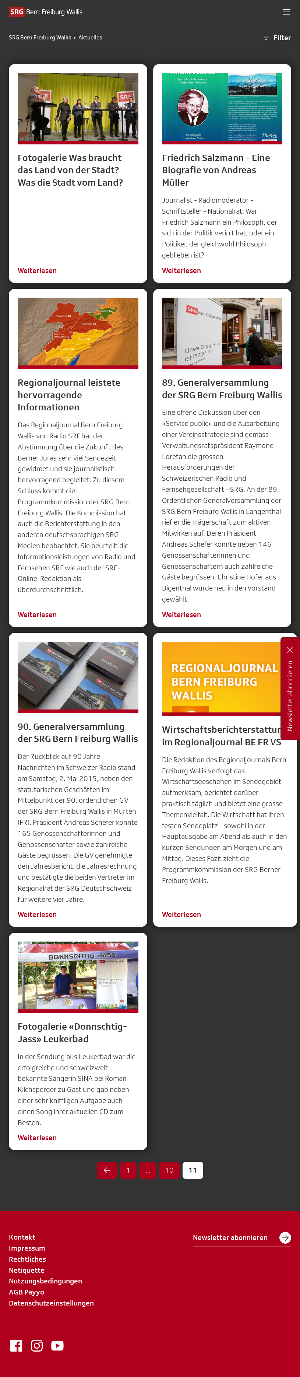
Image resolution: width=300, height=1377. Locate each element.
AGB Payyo (26, 1292)
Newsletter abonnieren (242, 1238)
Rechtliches (27, 1259)
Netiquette (27, 1270)
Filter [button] (276, 38)
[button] (286, 11)
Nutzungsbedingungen (45, 1281)
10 (169, 1170)
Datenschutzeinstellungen (51, 1303)
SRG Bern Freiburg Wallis (40, 37)
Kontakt (22, 1237)
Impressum (27, 1248)
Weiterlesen (37, 270)
